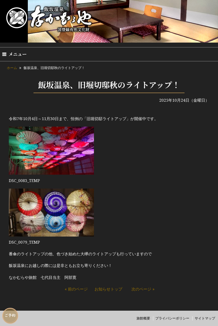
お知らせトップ (108, 289)
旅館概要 (143, 318)
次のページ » (142, 289)
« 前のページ (76, 289)
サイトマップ (205, 318)
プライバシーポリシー (172, 318)
